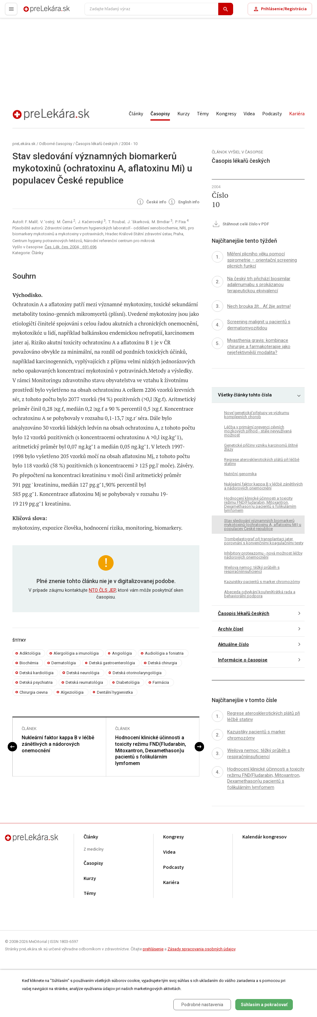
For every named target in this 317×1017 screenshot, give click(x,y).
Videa (249, 113)
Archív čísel (230, 629)
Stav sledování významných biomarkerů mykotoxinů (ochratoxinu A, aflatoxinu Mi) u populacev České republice (262, 524)
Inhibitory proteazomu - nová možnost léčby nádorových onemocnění (263, 555)
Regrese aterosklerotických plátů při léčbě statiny (261, 461)
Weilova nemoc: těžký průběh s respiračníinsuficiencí (252, 569)
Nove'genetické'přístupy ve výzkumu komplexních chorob (256, 414)
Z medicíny (94, 849)
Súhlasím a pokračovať (264, 1004)
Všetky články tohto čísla (245, 395)
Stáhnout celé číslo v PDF (240, 224)
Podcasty (272, 113)
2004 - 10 (129, 143)
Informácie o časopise (242, 660)
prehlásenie (153, 949)
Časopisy (160, 113)
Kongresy (226, 113)
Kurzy (183, 113)
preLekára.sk (36, 11)
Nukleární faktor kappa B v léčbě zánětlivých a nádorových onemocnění (58, 744)
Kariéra (297, 113)
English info (183, 202)
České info (151, 202)
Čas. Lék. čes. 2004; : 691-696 (71, 247)
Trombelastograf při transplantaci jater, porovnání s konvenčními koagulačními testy (263, 541)
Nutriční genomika (240, 473)
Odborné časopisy (55, 143)
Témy (203, 113)
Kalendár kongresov (264, 837)
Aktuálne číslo (233, 644)
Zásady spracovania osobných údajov (201, 949)
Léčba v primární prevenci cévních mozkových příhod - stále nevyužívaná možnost (258, 431)
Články (136, 113)
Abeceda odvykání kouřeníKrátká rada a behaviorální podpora (259, 594)
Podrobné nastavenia (202, 1004)
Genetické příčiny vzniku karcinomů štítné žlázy (261, 447)
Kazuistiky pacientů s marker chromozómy (262, 581)
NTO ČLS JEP (102, 590)
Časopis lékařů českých (97, 143)
